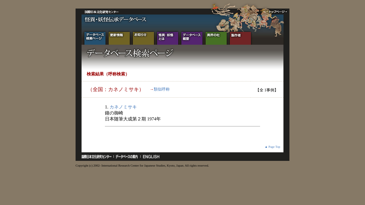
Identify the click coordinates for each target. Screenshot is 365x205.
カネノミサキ (123, 106)
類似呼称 (162, 89)
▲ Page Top (272, 146)
